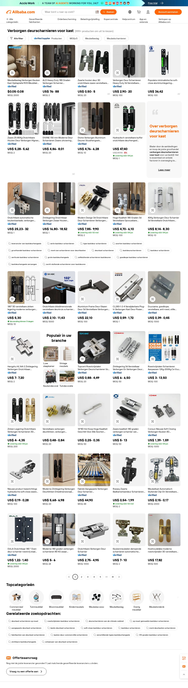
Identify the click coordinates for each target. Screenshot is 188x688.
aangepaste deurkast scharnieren (24, 628)
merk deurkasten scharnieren (160, 628)
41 (113, 577)
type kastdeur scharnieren (93, 243)
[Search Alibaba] (69, 12)
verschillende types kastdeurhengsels (112, 635)
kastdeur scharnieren (158, 250)
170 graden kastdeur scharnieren (152, 635)
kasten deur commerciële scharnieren (69, 635)
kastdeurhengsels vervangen (22, 264)
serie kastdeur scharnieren (60, 243)
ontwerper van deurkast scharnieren (59, 642)
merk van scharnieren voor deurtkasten (67, 250)
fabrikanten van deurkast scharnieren (26, 635)
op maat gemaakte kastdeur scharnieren (149, 621)
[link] (184, 658)
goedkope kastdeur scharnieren (132, 257)
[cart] (139, 12)
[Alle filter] (17, 38)
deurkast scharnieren (103, 250)
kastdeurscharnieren (130, 250)
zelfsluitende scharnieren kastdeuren (93, 257)
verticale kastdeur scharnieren (23, 257)
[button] (97, 12)
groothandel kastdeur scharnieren (25, 250)
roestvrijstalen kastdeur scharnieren (62, 621)
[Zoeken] (108, 11)
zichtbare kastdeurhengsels (22, 642)
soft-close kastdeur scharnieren (96, 628)
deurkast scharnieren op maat (23, 621)
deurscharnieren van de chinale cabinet (105, 621)
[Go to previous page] (69, 577)
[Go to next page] (119, 577)
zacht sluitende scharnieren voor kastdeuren (64, 264)
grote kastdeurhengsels (57, 257)
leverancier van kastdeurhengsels (24, 243)
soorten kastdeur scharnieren (127, 243)
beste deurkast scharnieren (61, 628)
